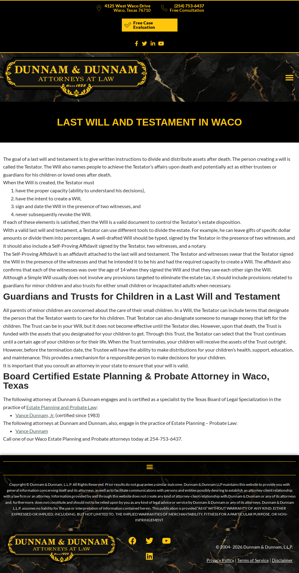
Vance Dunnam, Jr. (34, 415)
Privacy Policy (220, 560)
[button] (289, 77)
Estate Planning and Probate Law (61, 407)
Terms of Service (253, 560)
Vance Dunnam (31, 431)
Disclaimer (282, 560)
